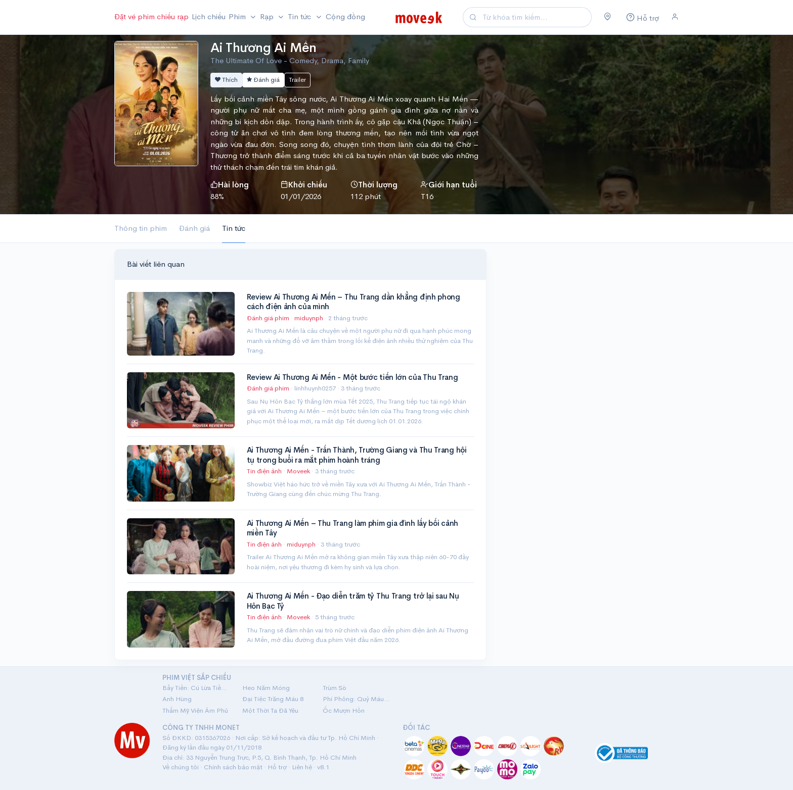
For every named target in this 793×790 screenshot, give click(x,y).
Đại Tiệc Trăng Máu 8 (272, 699)
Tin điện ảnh (264, 471)
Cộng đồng (345, 16)
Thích (226, 79)
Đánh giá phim (268, 318)
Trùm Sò (334, 687)
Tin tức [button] (300, 16)
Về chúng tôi (180, 767)
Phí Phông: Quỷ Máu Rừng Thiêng (356, 699)
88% (217, 196)
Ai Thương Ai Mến (263, 47)
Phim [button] (238, 16)
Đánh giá (263, 79)
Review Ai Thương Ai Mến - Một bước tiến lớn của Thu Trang (352, 377)
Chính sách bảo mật (233, 767)
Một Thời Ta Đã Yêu (270, 710)
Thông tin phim (140, 228)
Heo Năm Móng (266, 687)
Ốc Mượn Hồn (344, 710)
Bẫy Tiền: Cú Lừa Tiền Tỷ (196, 687)
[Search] (535, 17)
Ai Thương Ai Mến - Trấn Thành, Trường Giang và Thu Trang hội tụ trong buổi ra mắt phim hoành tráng (357, 455)
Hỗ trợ (277, 767)
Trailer (297, 79)
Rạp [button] (268, 16)
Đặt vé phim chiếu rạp (151, 16)
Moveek (299, 471)
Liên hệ (302, 767)
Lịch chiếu (209, 16)
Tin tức (233, 228)
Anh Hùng (177, 699)
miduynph (309, 318)
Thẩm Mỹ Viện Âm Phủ (195, 710)
